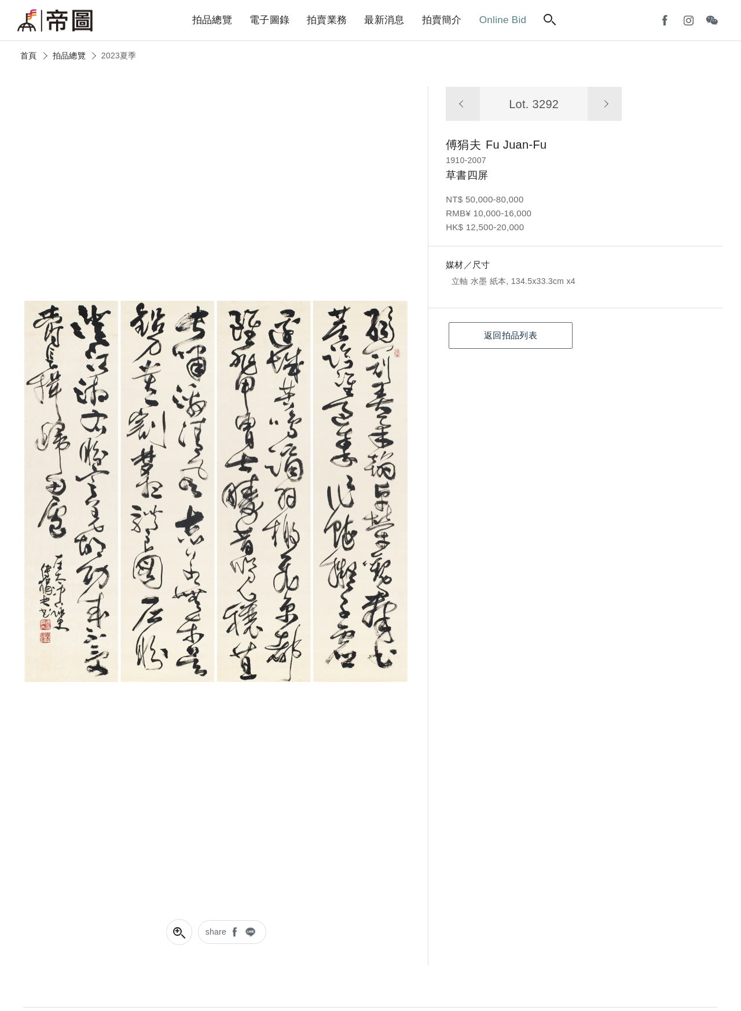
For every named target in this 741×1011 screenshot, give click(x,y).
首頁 (28, 55)
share (216, 931)
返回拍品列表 (510, 335)
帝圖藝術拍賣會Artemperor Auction (55, 20)
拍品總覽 (69, 55)
